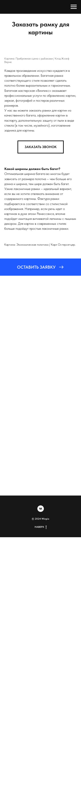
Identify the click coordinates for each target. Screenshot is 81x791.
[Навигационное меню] (74, 7)
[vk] (40, 508)
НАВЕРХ (41, 527)
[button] (40, 147)
